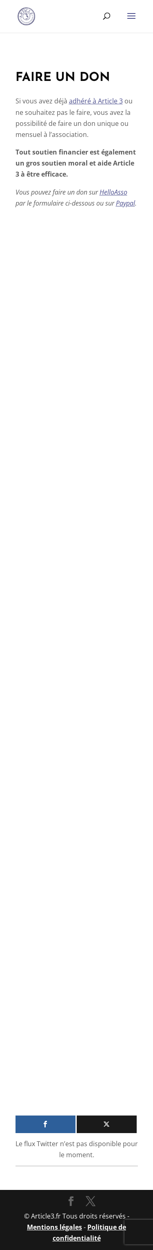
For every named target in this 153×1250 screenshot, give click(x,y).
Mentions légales (54, 1227)
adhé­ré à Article (96, 100)
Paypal (125, 203)
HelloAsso (113, 192)
